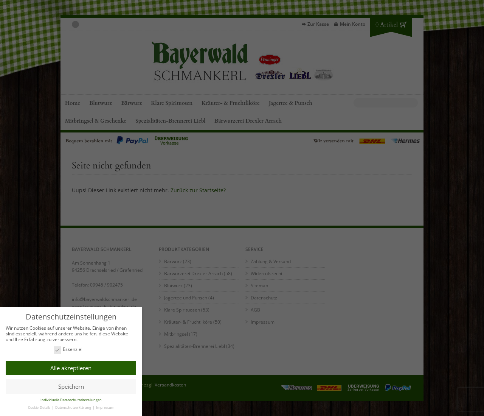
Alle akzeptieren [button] (71, 368)
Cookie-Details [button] (39, 407)
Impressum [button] (105, 407)
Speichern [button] (71, 386)
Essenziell (69, 349)
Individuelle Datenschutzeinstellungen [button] (71, 399)
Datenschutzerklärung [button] (73, 407)
